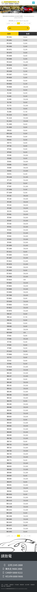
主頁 (2, 584)
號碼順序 (11, 584)
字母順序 (17, 584)
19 (21, 23)
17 (15, 23)
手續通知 (32, 584)
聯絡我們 (8, 586)
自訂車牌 (27, 584)
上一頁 (8, 23)
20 (24, 23)
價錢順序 (22, 584)
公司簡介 (6, 584)
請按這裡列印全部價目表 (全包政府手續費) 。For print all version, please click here (18, 16)
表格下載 (3, 586)
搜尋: (18, 28)
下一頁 (28, 23)
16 (12, 23)
